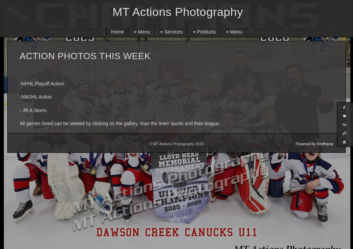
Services (171, 32)
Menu (141, 32)
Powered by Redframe (314, 144)
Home (117, 32)
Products (203, 32)
